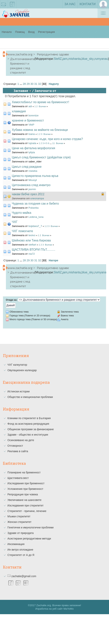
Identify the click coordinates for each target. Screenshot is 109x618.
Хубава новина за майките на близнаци (40, 129)
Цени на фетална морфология (33, 148)
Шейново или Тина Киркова (31, 240)
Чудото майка (21, 212)
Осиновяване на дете (20, 440)
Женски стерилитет (19, 521)
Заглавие (22, 90)
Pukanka (33, 207)
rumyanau (101, 58)
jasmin (32, 189)
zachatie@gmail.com (23, 576)
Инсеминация (15, 544)
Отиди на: (11, 300)
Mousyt (32, 180)
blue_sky (88, 58)
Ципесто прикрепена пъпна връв (35, 175)
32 (39, 83)
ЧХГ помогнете (22, 231)
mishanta (74, 58)
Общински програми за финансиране (30, 429)
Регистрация (46, 31)
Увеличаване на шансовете (24, 499)
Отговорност (15, 445)
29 (28, 83)
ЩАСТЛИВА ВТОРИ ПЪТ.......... (33, 249)
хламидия (19, 111)
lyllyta (31, 152)
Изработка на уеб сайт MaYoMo (54, 608)
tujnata (32, 143)
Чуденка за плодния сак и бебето (35, 203)
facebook (12, 5)
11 (53, 143)
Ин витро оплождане (20, 549)
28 (24, 83)
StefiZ (58, 58)
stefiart (32, 244)
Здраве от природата (20, 533)
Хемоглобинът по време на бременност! (40, 102)
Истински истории (18, 391)
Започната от (45, 90)
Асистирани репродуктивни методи (29, 538)
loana (31, 134)
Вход (31, 31)
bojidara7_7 (35, 226)
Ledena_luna (36, 216)
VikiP (31, 124)
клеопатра (37, 198)
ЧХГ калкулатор (17, 364)
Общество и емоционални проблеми (30, 397)
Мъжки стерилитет (18, 516)
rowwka (32, 170)
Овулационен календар (22, 370)
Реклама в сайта (17, 451)
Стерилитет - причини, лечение (26, 511)
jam (65, 58)
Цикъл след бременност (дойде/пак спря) (41, 157)
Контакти (88, 4)
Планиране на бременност (24, 472)
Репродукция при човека (22, 494)
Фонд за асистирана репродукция (28, 423)
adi (30, 106)
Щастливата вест (18, 477)
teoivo (31, 235)
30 (31, 83)
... (21, 83)
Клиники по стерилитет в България (29, 418)
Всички (42, 106)
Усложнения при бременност (25, 488)
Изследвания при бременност (25, 483)
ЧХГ (15, 222)
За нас (70, 4)
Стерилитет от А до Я (20, 554)
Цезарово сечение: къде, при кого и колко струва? (47, 139)
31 (35, 83)
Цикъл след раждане (27, 166)
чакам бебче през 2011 (28, 194)
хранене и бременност (28, 120)
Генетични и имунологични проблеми (30, 527)
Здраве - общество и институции (27, 434)
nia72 (31, 253)
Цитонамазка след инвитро (31, 185)
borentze (33, 115)
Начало (7, 31)
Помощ (20, 31)
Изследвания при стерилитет (25, 505)
